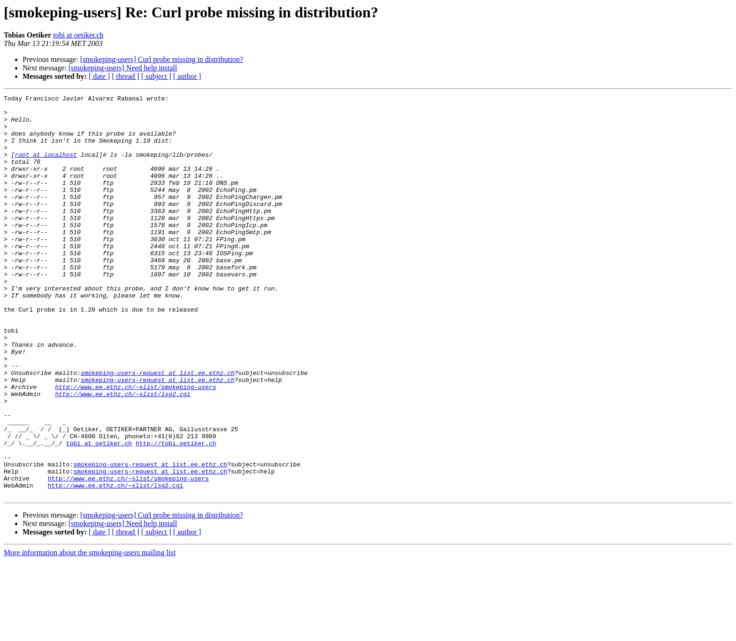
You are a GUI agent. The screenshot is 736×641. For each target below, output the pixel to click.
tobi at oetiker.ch (78, 35)
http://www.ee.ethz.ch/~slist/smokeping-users (135, 446)
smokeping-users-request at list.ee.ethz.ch (158, 429)
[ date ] (99, 76)
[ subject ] (156, 76)
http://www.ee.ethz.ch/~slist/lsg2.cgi (123, 454)
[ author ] (187, 76)
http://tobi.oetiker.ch (176, 513)
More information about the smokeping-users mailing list (90, 633)
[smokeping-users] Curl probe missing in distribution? (161, 59)
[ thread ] (125, 76)
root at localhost (46, 167)
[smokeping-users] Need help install (123, 68)
